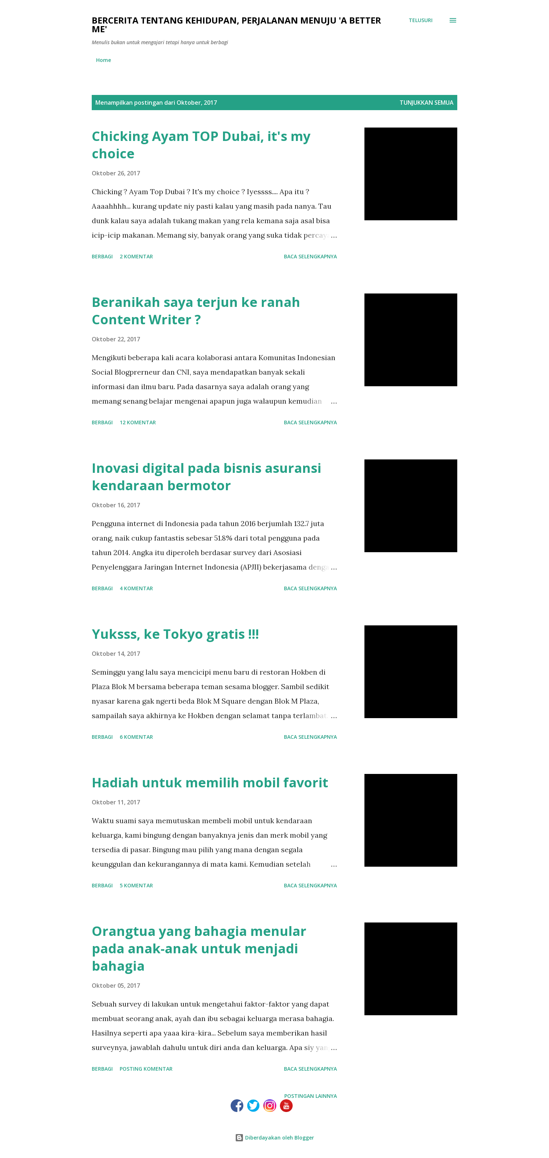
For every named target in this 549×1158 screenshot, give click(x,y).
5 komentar (136, 885)
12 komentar (138, 422)
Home (103, 60)
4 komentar (136, 588)
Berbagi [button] (102, 256)
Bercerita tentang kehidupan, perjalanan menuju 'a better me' (236, 24)
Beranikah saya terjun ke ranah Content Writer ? (196, 310)
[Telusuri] (421, 20)
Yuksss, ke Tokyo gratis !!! (175, 634)
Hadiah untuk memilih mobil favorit (210, 782)
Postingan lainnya (310, 1095)
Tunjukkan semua (427, 103)
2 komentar (136, 256)
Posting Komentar (146, 1068)
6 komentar (136, 736)
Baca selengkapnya (310, 256)
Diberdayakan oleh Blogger (274, 1137)
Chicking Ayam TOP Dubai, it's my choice (201, 144)
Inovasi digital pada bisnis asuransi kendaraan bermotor (206, 476)
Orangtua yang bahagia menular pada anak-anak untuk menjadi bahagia (199, 948)
